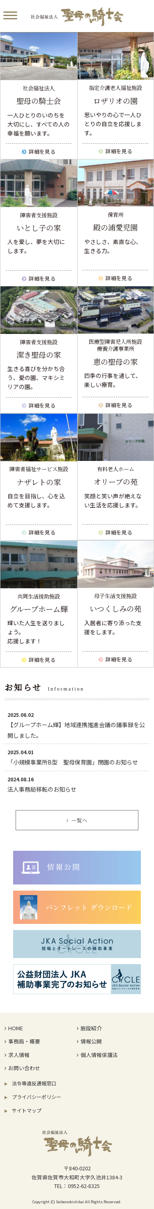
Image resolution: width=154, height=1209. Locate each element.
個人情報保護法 (97, 1055)
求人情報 (17, 1055)
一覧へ (77, 820)
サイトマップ (23, 1110)
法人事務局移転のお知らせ (41, 789)
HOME (14, 1028)
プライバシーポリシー (33, 1096)
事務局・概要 (22, 1041)
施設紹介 (89, 1028)
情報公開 (89, 1041)
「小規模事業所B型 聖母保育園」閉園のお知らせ (72, 762)
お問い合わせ (22, 1068)
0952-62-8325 (84, 1186)
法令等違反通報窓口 (30, 1083)
